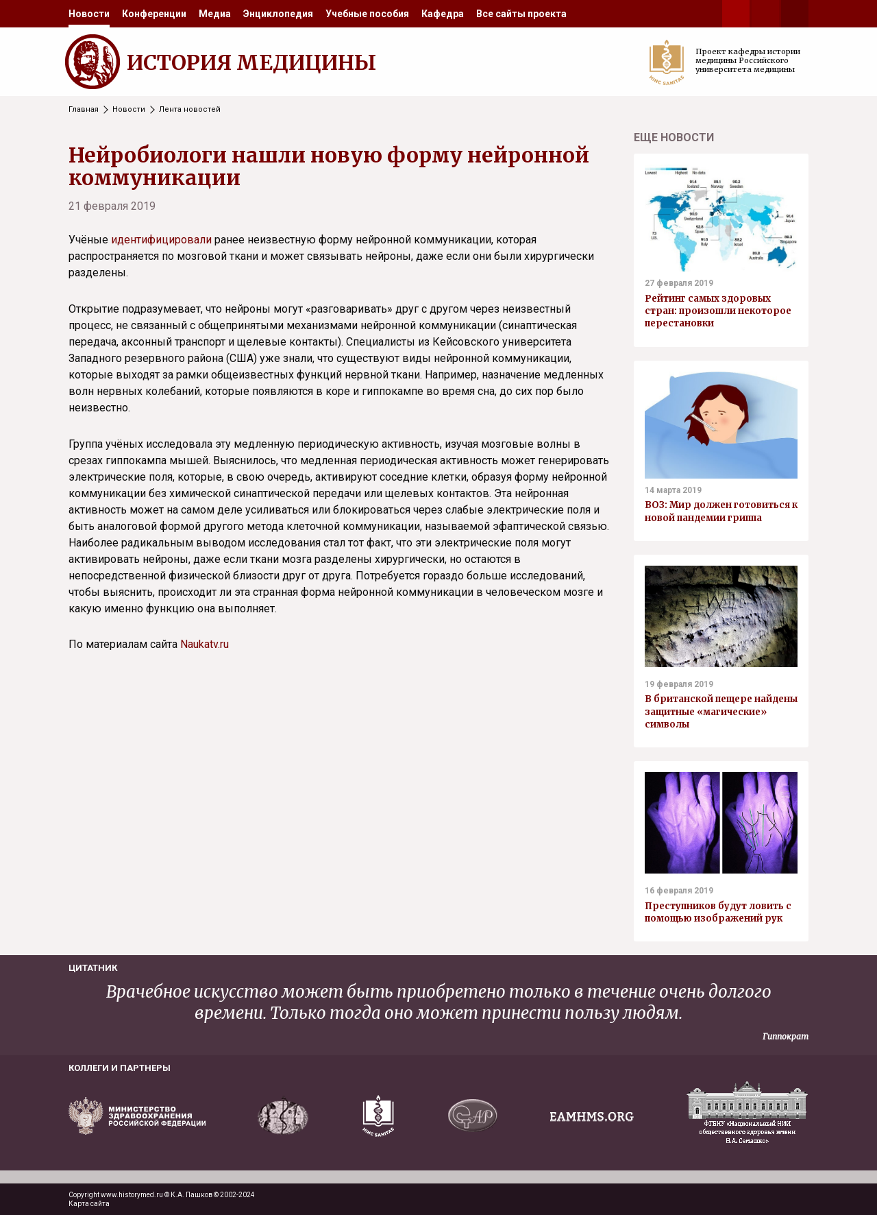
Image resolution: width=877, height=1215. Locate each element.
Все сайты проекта (521, 13)
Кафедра (442, 13)
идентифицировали (161, 239)
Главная (84, 109)
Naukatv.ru (204, 644)
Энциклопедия (278, 13)
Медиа (215, 13)
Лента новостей (190, 109)
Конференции (154, 13)
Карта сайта (89, 1203)
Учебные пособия (367, 13)
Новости (89, 13)
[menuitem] (89, 13)
